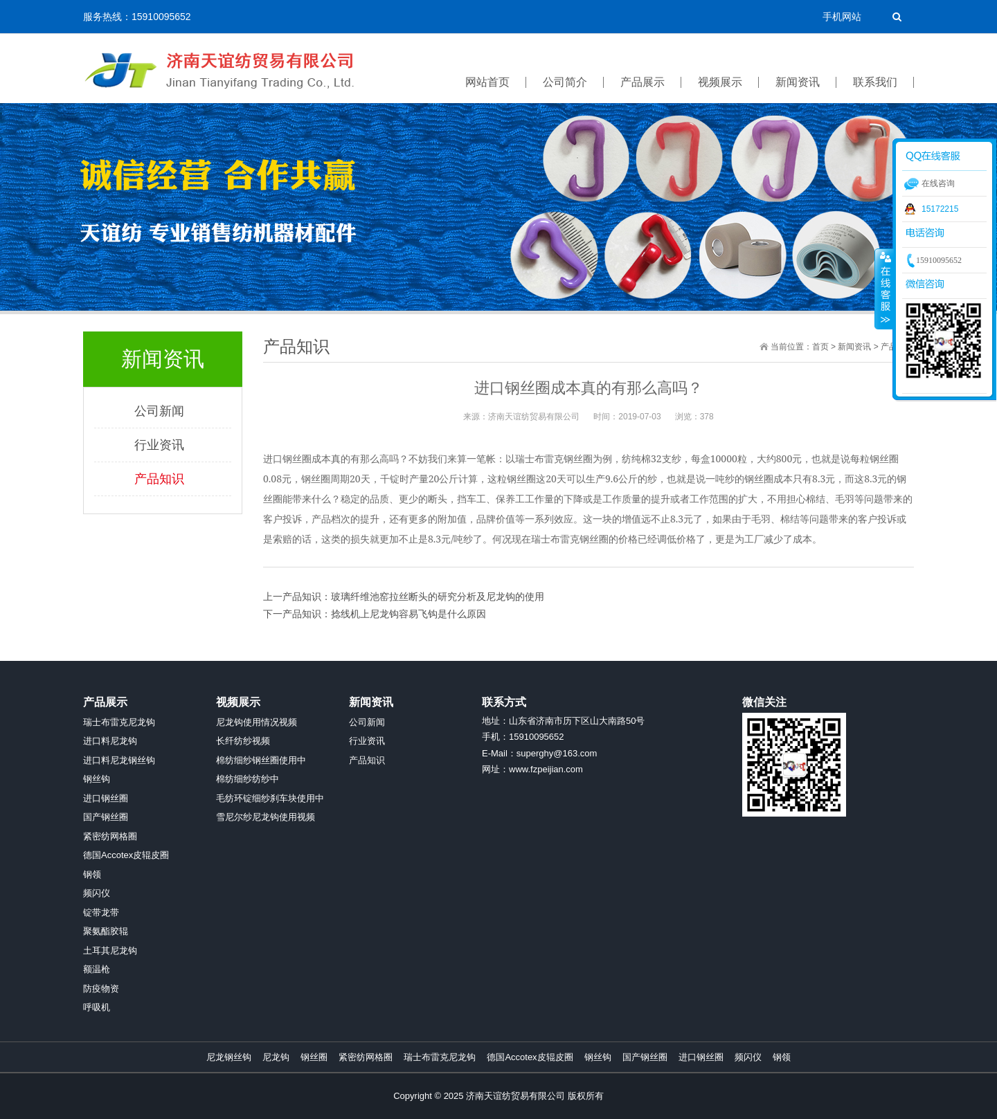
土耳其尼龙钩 (110, 950)
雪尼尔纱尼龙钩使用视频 (265, 817)
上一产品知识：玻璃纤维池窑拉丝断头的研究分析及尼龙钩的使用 (403, 596)
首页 (820, 347)
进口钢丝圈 (105, 798)
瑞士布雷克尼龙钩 (119, 722)
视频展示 (238, 702)
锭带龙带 (101, 912)
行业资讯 (159, 445)
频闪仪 (96, 893)
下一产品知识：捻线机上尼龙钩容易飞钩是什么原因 (374, 613)
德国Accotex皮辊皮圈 (126, 855)
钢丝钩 (96, 779)
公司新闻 (159, 411)
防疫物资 (101, 988)
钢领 (92, 874)
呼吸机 (96, 1007)
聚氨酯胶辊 (105, 931)
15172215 (940, 209)
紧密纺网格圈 (110, 836)
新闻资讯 (854, 347)
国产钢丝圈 (105, 817)
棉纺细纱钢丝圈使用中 (261, 760)
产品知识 (159, 479)
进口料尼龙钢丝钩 (119, 760)
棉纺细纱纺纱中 (247, 779)
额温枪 (96, 969)
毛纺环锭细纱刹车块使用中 (270, 798)
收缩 (884, 288)
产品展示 (105, 702)
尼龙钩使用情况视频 (256, 722)
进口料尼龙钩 (110, 741)
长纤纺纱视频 (243, 741)
